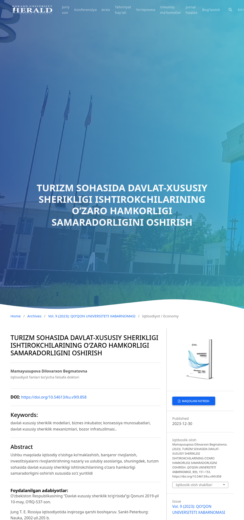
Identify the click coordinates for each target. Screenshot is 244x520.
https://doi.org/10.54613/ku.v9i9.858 (53, 397)
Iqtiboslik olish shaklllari (194, 485)
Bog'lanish (211, 9)
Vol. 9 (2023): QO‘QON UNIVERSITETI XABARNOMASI (91, 316)
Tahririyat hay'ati (123, 10)
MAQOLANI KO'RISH (195, 401)
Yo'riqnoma (145, 9)
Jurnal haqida (191, 10)
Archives (34, 316)
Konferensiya (85, 9)
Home (15, 316)
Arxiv (106, 9)
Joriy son (66, 10)
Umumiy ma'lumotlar (170, 10)
